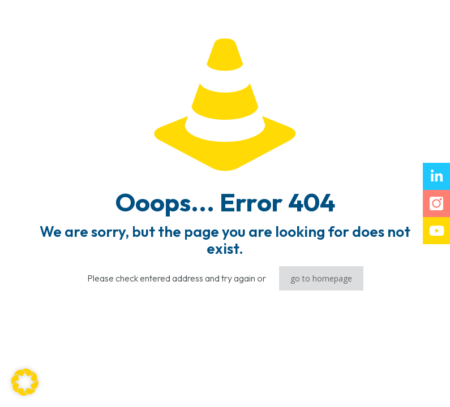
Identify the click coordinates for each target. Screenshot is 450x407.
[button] (25, 382)
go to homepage (321, 278)
